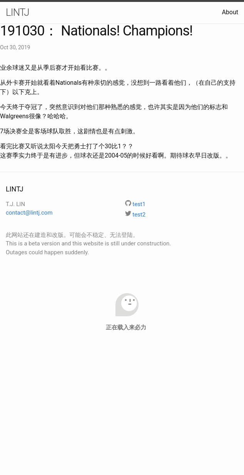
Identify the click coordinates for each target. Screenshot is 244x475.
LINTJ (17, 12)
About (230, 12)
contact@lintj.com (29, 212)
